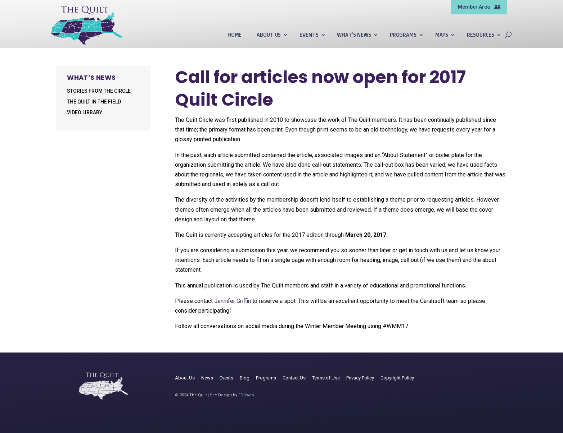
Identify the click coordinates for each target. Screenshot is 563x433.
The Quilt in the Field (94, 102)
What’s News (354, 35)
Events (308, 35)
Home (235, 35)
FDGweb (246, 395)
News (207, 378)
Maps (441, 35)
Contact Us (294, 378)
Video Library (84, 112)
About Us (269, 35)
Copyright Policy (397, 378)
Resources (480, 35)
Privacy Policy (360, 378)
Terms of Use (326, 378)
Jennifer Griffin (233, 301)
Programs (403, 35)
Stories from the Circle (99, 91)
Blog (244, 378)
